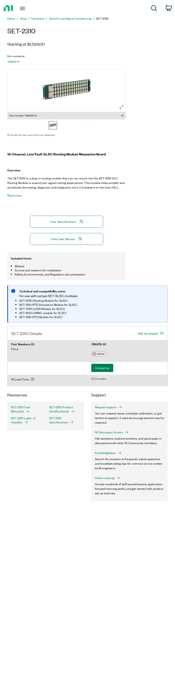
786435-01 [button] (13, 61)
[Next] (88, 125)
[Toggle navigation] (27, 8)
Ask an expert (148, 333)
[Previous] (45, 125)
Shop (23, 18)
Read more (14, 195)
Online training (107, 478)
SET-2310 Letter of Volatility (23, 420)
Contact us (102, 368)
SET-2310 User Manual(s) (20, 409)
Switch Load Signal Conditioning (70, 18)
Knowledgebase (108, 453)
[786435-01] (53, 125)
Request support (108, 407)
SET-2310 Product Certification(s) (61, 409)
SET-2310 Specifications (61, 420)
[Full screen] (121, 107)
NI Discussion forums (111, 432)
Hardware (37, 18)
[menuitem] (154, 9)
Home (11, 18)
